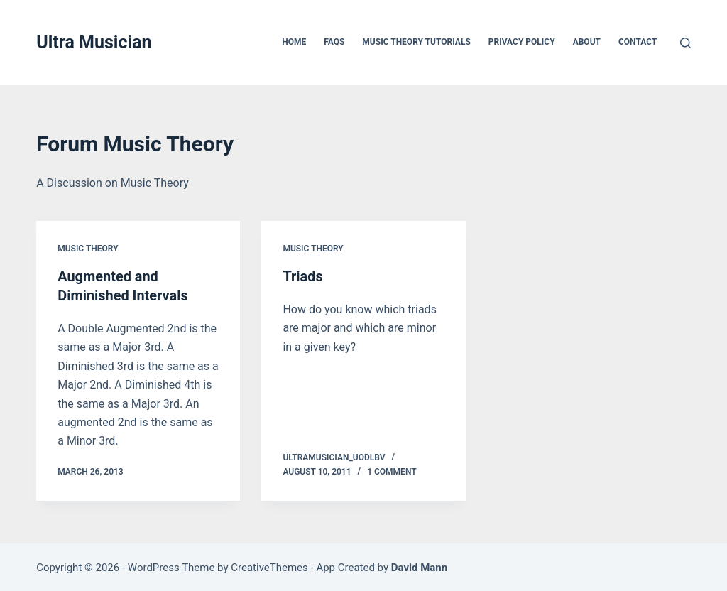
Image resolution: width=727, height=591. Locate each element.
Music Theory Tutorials (416, 42)
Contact (637, 42)
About (587, 42)
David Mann (419, 566)
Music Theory (88, 249)
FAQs (334, 42)
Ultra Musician (93, 42)
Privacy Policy (521, 42)
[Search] (685, 43)
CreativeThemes (269, 566)
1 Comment (391, 470)
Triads (303, 276)
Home (294, 42)
